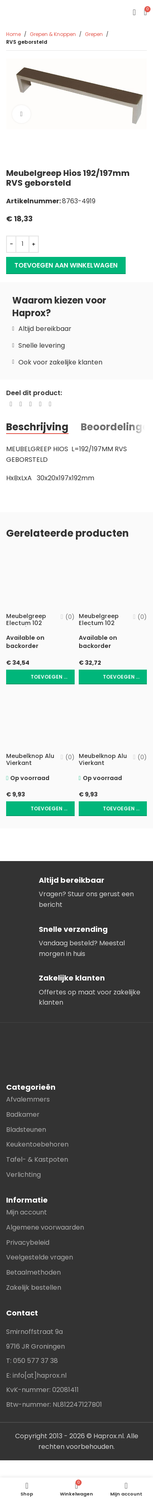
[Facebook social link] (11, 404)
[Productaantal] (22, 244)
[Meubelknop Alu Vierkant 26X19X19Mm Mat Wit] (40, 719)
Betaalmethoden (33, 1272)
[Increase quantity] (34, 244)
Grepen (94, 34)
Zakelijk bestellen (33, 1287)
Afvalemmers (28, 1099)
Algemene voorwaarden (45, 1227)
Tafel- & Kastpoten (37, 1159)
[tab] (37, 427)
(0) (70, 617)
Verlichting (23, 1174)
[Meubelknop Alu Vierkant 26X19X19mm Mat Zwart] (113, 719)
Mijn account (26, 1212)
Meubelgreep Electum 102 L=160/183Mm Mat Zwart (26, 626)
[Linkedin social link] (40, 404)
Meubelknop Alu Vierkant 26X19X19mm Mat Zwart (103, 766)
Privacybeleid (27, 1242)
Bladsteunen (26, 1129)
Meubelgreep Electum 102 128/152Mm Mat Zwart (102, 626)
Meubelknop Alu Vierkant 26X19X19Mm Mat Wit (30, 766)
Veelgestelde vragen (39, 1257)
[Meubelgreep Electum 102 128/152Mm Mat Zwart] (113, 578)
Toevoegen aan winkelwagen (66, 265)
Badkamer (23, 1114)
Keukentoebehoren (37, 1144)
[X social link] (21, 404)
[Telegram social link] (50, 404)
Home (13, 34)
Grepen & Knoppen (53, 34)
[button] (40, 677)
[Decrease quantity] (11, 244)
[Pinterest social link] (30, 404)
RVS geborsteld (26, 41)
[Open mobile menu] (134, 12)
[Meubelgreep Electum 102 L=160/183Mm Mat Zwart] (40, 578)
